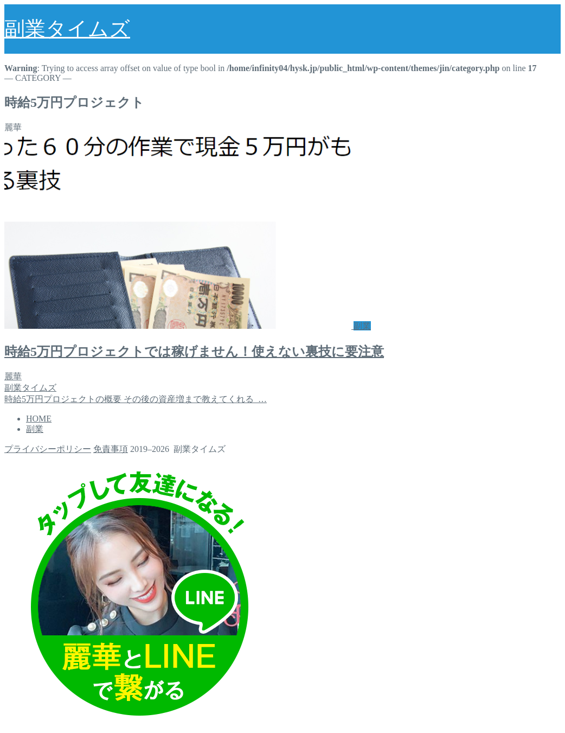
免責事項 (110, 449)
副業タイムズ (67, 28)
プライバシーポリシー (47, 449)
